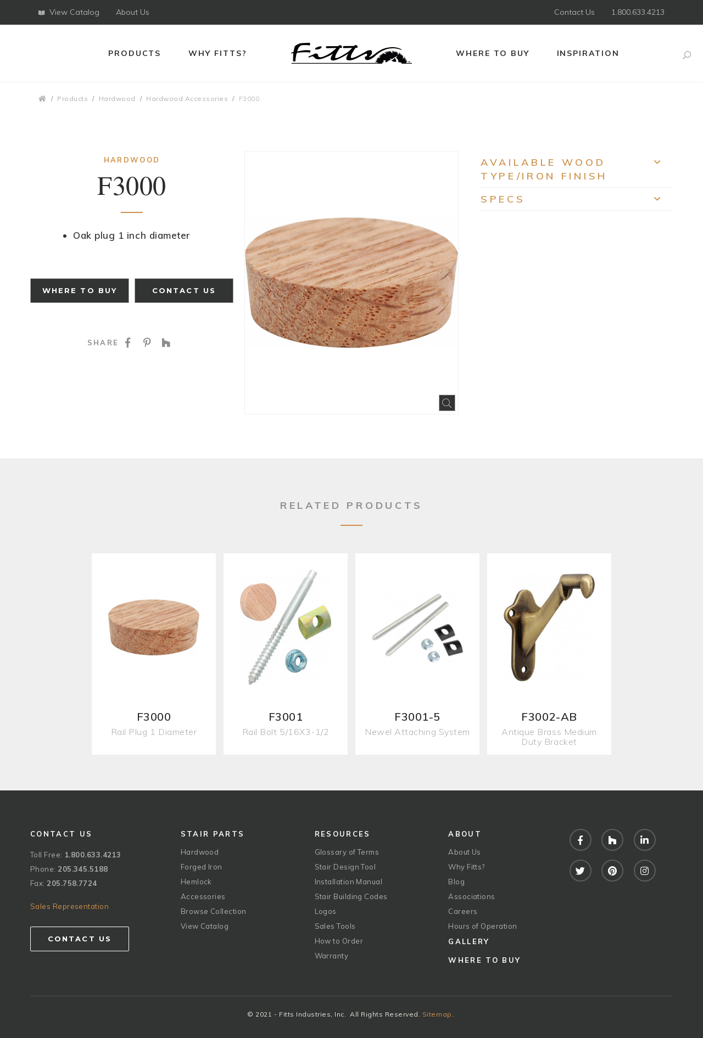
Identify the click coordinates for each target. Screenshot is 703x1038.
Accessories (203, 896)
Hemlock (196, 881)
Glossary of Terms (347, 852)
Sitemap (437, 1014)
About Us (132, 12)
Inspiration (588, 53)
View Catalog (68, 12)
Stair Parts (213, 833)
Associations (471, 896)
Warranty (332, 955)
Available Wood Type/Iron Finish (577, 169)
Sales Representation (69, 906)
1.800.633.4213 (638, 12)
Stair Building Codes (351, 896)
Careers (462, 911)
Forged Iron (201, 866)
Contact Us (574, 12)
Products (134, 53)
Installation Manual (349, 881)
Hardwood (117, 98)
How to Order (339, 940)
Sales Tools (335, 926)
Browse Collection (214, 911)
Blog (456, 881)
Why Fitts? (217, 53)
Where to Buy (492, 53)
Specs (577, 202)
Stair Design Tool (345, 866)
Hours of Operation (482, 926)
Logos (326, 911)
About (465, 833)
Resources (343, 833)
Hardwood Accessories (187, 98)
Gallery (468, 941)
